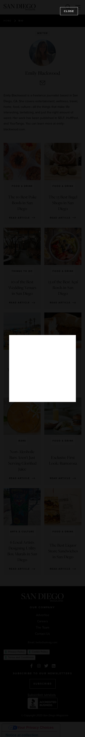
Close (69, 11)
